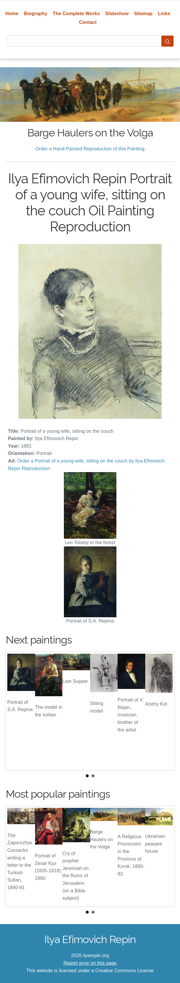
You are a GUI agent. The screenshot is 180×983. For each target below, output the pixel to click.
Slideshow (117, 13)
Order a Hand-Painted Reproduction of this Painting (90, 148)
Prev (15, 711)
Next (165, 711)
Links (164, 13)
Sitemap (143, 13)
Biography (36, 13)
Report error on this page (90, 963)
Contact (88, 22)
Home (11, 13)
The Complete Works (76, 13)
